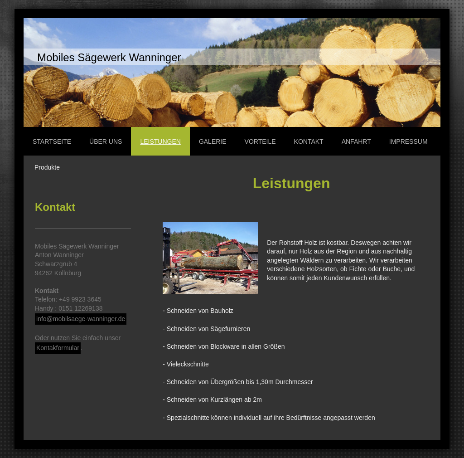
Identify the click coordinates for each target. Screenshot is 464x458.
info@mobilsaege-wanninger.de (80, 318)
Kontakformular (57, 347)
